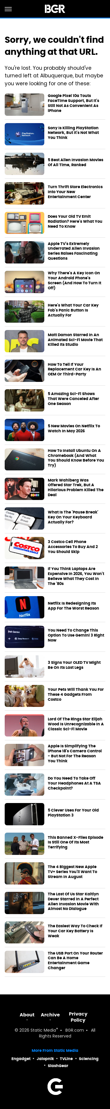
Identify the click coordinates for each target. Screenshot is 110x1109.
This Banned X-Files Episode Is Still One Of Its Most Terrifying (75, 842)
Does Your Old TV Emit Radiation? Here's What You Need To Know (75, 221)
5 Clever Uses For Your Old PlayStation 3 (73, 813)
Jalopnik (45, 1058)
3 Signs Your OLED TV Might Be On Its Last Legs (74, 665)
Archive (50, 1015)
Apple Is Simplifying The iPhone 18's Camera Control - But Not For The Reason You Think (75, 753)
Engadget (21, 1058)
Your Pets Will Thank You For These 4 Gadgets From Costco (76, 694)
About (27, 1015)
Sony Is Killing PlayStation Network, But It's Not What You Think (73, 133)
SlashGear (58, 1065)
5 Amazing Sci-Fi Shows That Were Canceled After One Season (73, 399)
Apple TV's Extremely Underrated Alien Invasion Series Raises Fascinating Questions (74, 251)
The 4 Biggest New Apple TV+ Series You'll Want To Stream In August (72, 872)
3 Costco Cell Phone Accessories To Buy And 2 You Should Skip (73, 547)
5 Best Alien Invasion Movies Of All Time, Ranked (75, 162)
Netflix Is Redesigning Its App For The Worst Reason (73, 606)
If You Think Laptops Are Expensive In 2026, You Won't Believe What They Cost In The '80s (76, 576)
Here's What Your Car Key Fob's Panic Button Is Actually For (73, 310)
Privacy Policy (78, 1017)
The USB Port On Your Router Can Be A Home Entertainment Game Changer (75, 961)
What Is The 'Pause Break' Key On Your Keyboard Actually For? (73, 517)
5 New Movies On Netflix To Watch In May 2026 (74, 428)
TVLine (66, 1058)
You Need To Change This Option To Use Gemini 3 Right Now (76, 635)
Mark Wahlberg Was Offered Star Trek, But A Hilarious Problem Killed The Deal (76, 488)
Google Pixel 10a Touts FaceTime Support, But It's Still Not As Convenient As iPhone (73, 103)
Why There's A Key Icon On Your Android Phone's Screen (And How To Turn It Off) (74, 280)
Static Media (43, 1030)
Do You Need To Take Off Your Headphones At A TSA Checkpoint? (74, 783)
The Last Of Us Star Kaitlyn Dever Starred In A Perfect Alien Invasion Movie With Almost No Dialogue (73, 901)
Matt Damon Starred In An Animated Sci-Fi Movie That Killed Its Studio (75, 340)
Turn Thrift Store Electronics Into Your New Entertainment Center (75, 192)
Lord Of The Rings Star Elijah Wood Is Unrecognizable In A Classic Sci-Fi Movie (76, 724)
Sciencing (89, 1058)
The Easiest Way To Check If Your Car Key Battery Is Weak (75, 931)
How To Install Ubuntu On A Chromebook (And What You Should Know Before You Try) (76, 458)
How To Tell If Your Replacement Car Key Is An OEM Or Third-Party (74, 369)
